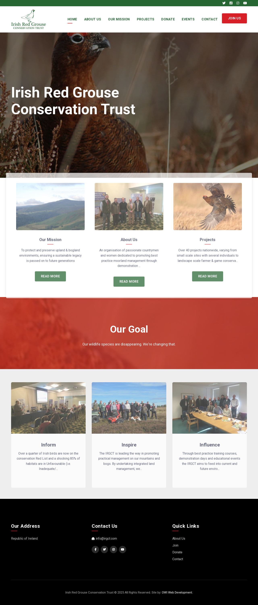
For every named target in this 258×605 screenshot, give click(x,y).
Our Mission (119, 19)
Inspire (129, 447)
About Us (92, 19)
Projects (145, 19)
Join (175, 545)
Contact (210, 19)
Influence (210, 447)
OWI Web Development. (177, 592)
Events (188, 19)
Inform (48, 447)
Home (72, 19)
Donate (168, 19)
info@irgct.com (104, 538)
